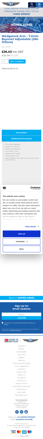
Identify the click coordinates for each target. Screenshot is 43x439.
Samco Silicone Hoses (21, 363)
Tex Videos (21, 378)
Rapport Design (24, 436)
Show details (30, 226)
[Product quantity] (5, 61)
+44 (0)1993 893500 (26, 417)
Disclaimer (21, 392)
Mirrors (21, 346)
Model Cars (21, 372)
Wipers (21, 349)
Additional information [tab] (21, 138)
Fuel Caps (21, 355)
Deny (21, 249)
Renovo (21, 360)
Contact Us (21, 381)
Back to (21, 297)
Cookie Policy (21, 389)
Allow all (21, 234)
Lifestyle (21, 369)
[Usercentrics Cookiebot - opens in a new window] (30, 188)
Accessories (21, 352)
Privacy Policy (15, 330)
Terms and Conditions (21, 386)
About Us (21, 375)
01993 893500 (21, 14)
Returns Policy (21, 395)
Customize (21, 241)
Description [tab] (21, 132)
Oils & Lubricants (21, 366)
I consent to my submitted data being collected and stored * (19, 323)
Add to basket (17, 61)
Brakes (21, 357)
